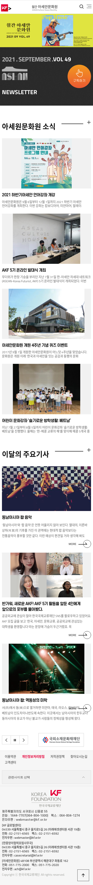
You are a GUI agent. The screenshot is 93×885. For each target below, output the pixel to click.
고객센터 (10, 762)
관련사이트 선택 (46, 777)
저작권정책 (57, 756)
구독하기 (79, 81)
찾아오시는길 (78, 756)
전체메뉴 (89, 6)
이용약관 (10, 756)
